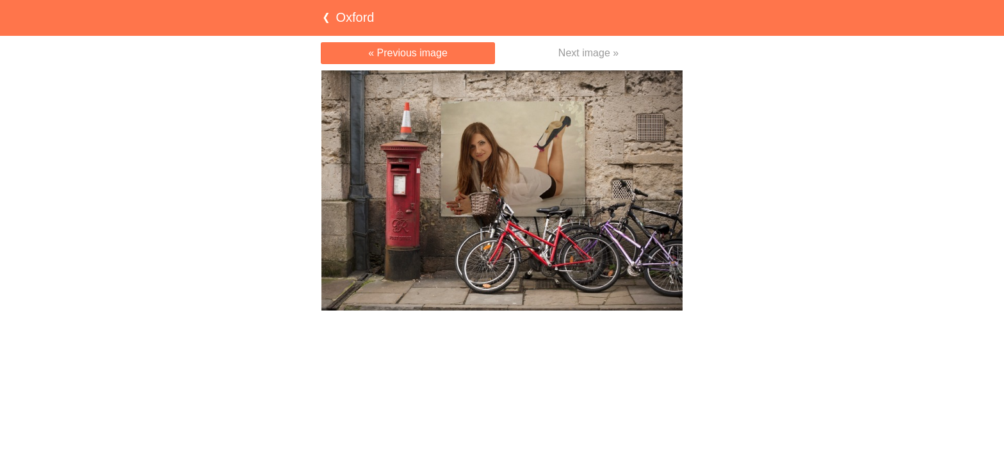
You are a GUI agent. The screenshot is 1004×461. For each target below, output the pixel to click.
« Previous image (408, 52)
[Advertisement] (502, 335)
